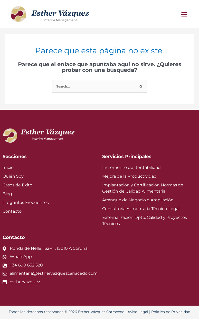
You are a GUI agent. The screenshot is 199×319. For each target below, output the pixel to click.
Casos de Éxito (16, 185)
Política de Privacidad (165, 313)
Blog (7, 194)
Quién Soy (12, 176)
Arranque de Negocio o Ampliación (133, 200)
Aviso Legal (135, 313)
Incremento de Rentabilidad (127, 167)
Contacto (11, 212)
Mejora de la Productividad (126, 176)
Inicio (7, 167)
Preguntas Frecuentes (23, 203)
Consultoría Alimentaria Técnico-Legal (137, 209)
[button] (184, 14)
